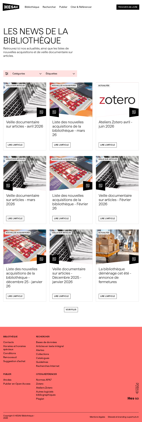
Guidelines (42, 362)
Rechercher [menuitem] (49, 6)
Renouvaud (10, 357)
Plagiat (40, 398)
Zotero (39, 383)
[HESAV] (12, 8)
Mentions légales (97, 417)
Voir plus (71, 311)
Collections (42, 354)
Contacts (8, 342)
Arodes (7, 379)
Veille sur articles (15, 87)
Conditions (9, 353)
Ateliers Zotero (44, 387)
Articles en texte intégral (50, 346)
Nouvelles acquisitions (64, 87)
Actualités (103, 87)
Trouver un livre (128, 7)
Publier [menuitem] (63, 6)
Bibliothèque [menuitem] (32, 6)
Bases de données (46, 342)
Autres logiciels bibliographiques (45, 393)
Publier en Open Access (16, 383)
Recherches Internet (47, 366)
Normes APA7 (44, 379)
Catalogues (42, 358)
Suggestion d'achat (14, 361)
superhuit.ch (133, 417)
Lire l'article (15, 146)
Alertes (40, 350)
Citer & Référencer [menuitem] (81, 6)
